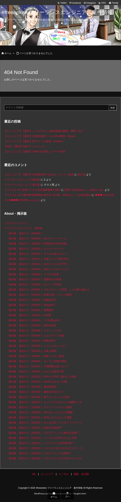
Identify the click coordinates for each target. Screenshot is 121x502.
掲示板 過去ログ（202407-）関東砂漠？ (32, 340)
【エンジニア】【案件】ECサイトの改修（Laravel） (34, 141)
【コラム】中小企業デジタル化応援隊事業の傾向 (32, 189)
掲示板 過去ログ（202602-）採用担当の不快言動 (37, 243)
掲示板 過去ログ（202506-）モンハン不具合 (35, 284)
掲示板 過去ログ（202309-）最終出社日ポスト (36, 391)
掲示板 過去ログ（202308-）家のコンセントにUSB (39, 396)
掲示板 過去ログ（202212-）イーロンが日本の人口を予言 (43, 437)
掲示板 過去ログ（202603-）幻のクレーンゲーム (37, 238)
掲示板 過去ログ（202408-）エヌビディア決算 (36, 335)
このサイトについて (15, 223)
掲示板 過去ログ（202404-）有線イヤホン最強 (36, 356)
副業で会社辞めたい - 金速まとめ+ (84, 189)
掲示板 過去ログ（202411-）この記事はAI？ (35, 320)
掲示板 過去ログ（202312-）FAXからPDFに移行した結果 (42, 376)
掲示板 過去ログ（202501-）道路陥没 (31, 310)
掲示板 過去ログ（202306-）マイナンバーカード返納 (40, 407)
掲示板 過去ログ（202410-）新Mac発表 (32, 325)
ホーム (7, 53)
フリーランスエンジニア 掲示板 (23, 228)
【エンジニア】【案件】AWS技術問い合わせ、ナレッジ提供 (39, 174)
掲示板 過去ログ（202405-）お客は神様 (32, 350)
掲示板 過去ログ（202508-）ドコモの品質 (34, 274)
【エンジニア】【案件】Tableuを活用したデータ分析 (34, 151)
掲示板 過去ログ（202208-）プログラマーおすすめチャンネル (45, 458)
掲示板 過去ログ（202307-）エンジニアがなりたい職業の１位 (45, 402)
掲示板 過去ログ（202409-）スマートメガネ (35, 330)
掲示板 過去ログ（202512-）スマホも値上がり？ (37, 253)
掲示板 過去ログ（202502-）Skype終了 (32, 304)
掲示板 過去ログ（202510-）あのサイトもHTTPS (38, 264)
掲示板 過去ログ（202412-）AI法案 (30, 315)
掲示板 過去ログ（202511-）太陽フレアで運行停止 (39, 258)
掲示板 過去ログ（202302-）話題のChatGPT (35, 427)
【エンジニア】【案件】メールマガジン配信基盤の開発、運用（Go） (44, 131)
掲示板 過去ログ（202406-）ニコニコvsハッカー (37, 345)
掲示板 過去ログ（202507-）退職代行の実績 (35, 279)
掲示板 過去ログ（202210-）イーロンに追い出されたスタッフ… (46, 448)
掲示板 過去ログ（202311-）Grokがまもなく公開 (38, 381)
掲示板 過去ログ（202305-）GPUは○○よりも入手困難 (41, 412)
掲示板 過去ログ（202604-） (26, 233)
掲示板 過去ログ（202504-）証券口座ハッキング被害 (40, 294)
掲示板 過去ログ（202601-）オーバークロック (36, 248)
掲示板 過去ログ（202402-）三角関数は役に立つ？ (39, 366)
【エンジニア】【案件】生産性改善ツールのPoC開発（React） (40, 136)
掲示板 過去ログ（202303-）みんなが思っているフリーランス (45, 422)
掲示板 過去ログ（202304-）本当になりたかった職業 (40, 417)
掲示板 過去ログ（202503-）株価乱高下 (32, 299)
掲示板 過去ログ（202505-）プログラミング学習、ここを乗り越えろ (49, 289)
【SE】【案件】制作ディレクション (25, 146)
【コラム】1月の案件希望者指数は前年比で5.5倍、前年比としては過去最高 (47, 194)
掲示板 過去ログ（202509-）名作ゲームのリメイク (39, 269)
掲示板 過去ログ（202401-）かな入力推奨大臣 (36, 371)
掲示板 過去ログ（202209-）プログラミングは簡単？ (40, 453)
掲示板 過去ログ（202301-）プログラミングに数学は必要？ (44, 432)
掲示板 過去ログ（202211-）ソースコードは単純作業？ (41, 443)
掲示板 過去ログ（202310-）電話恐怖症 (32, 386)
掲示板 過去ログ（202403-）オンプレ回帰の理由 (37, 361)
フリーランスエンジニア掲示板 (22, 179)
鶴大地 (81, 174)
